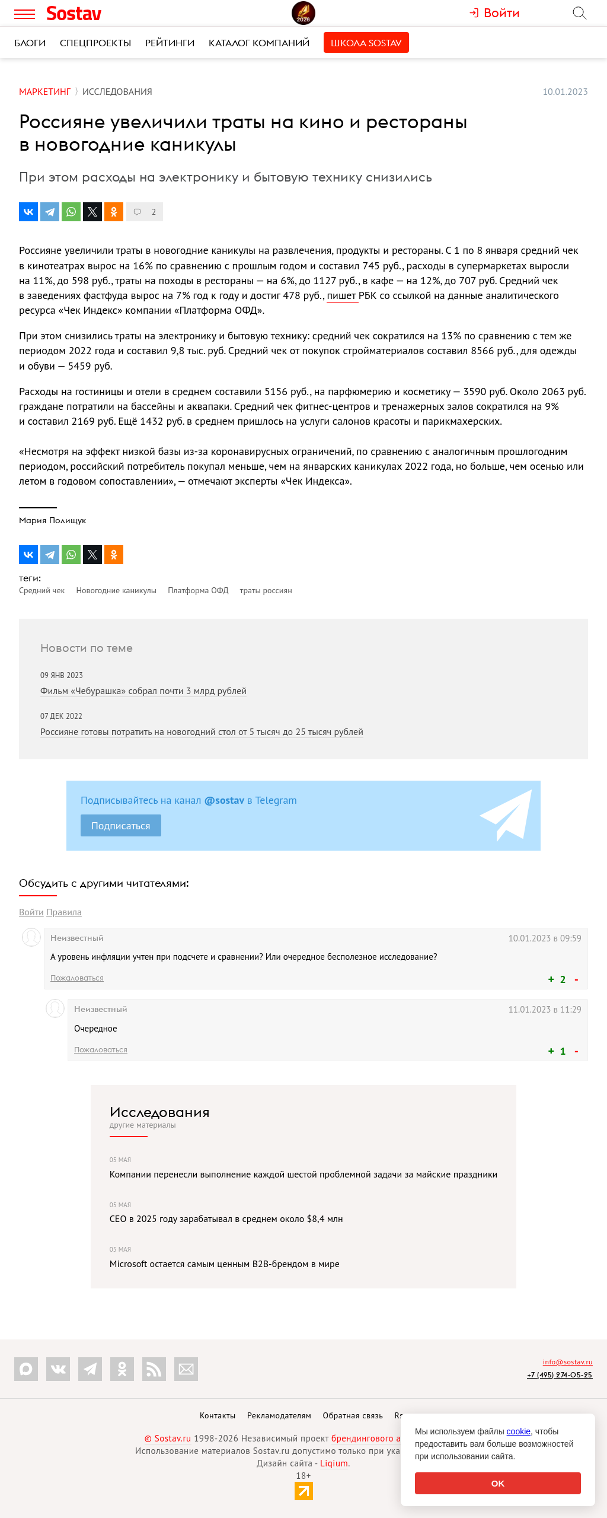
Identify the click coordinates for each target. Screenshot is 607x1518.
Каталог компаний (259, 43)
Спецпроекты (95, 43)
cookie (519, 1431)
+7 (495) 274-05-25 (560, 1374)
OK (498, 1483)
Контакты (218, 1415)
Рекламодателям (279, 1415)
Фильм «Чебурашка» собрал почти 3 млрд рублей (143, 690)
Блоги (30, 43)
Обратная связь (353, 1415)
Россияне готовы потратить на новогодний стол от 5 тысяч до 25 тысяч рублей (201, 731)
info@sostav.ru (568, 1361)
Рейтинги (169, 43)
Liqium (334, 1463)
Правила (64, 912)
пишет (342, 295)
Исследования (160, 1111)
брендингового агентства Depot (396, 1438)
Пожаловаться (77, 977)
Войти (31, 912)
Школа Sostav (366, 43)
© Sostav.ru (168, 1438)
